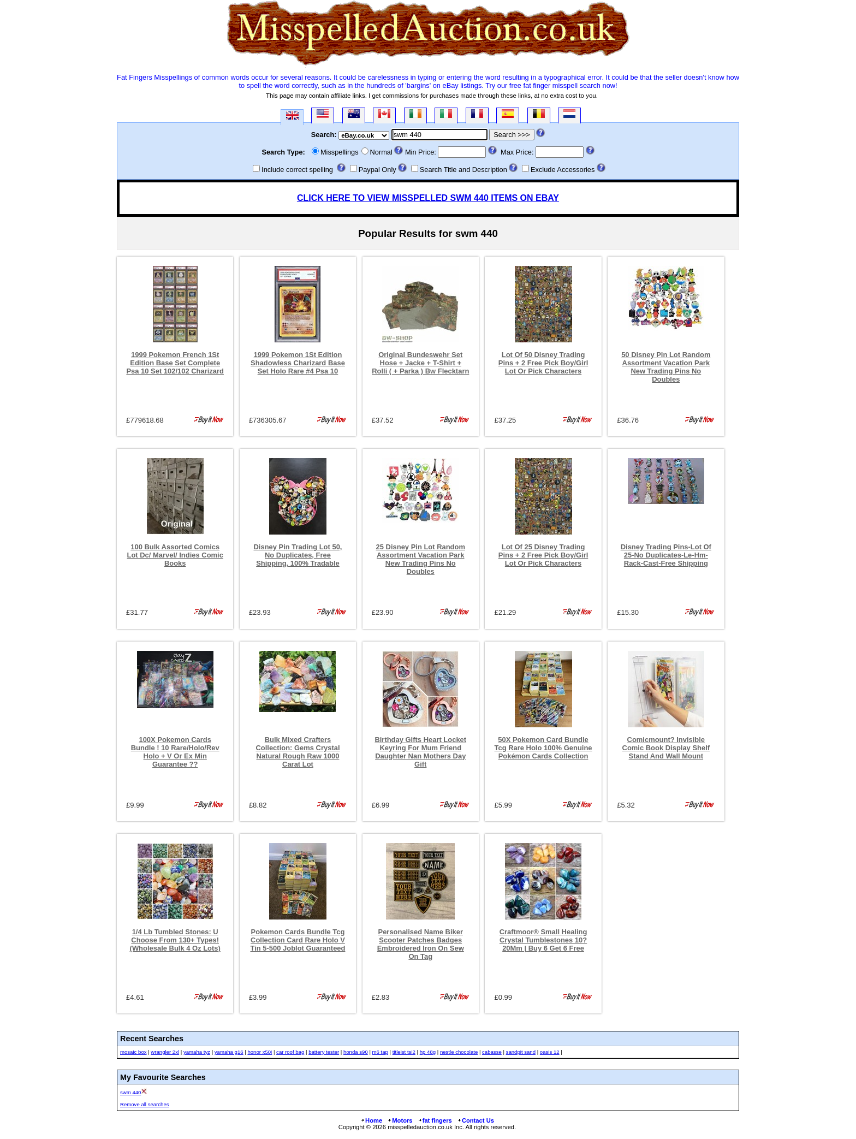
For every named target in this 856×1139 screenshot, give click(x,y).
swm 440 (130, 1092)
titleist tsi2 (404, 1052)
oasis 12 (550, 1052)
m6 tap (380, 1052)
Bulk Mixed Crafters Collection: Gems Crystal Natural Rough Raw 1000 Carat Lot (297, 751)
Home (371, 1120)
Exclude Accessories (563, 169)
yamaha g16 (229, 1052)
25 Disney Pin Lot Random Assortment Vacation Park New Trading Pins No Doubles (420, 559)
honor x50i (259, 1052)
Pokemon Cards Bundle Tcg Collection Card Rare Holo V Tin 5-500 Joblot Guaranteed (298, 940)
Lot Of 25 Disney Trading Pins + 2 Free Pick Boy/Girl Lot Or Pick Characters (543, 555)
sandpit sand (521, 1052)
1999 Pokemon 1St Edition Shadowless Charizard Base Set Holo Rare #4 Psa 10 (298, 363)
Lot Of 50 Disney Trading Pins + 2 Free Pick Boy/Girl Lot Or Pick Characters (543, 363)
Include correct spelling (297, 169)
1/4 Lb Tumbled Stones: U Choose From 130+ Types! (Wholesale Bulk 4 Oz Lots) (175, 940)
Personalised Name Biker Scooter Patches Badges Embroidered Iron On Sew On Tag (420, 944)
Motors (399, 1120)
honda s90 (355, 1052)
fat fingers (435, 1120)
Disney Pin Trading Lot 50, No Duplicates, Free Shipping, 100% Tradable (298, 555)
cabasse (492, 1052)
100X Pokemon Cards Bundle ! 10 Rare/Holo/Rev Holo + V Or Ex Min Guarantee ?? (175, 751)
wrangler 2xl (165, 1052)
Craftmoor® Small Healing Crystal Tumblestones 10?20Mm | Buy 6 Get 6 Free (543, 940)
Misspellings (339, 152)
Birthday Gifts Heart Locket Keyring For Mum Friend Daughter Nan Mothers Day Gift (420, 751)
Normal (381, 152)
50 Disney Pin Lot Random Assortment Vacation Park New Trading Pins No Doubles (665, 367)
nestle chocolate (459, 1052)
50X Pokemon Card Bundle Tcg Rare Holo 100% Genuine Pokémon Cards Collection (543, 747)
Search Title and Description (463, 169)
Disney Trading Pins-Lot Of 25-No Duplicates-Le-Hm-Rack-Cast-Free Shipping (666, 555)
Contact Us (475, 1120)
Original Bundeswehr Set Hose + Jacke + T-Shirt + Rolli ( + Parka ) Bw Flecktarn (420, 363)
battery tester (323, 1052)
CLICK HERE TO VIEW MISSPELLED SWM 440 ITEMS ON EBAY (428, 198)
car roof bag (290, 1052)
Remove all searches (144, 1104)
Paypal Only (377, 169)
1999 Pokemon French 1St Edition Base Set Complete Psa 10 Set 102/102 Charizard (175, 363)
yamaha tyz (196, 1052)
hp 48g (428, 1052)
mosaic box (133, 1052)
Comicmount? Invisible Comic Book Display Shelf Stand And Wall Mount (666, 747)
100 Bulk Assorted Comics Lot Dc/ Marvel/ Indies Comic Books (175, 555)
